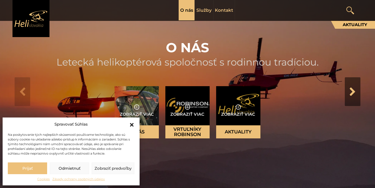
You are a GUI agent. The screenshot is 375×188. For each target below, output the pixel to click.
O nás (186, 10)
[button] (131, 124)
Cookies (43, 179)
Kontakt (224, 10)
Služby (204, 10)
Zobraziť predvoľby (113, 168)
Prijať (27, 168)
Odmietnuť (69, 168)
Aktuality (355, 24)
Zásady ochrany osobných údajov (78, 179)
